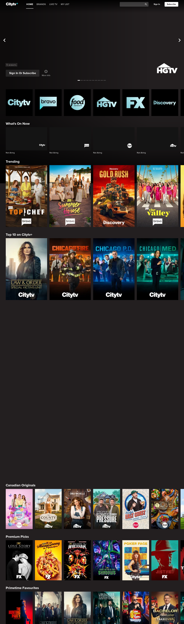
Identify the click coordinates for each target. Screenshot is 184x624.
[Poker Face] (135, 388)
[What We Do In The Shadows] (106, 388)
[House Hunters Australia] (106, 594)
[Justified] (164, 388)
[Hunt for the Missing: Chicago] (135, 542)
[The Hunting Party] (19, 440)
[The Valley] (157, 196)
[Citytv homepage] (19, 102)
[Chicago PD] (114, 269)
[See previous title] (4, 40)
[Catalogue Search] (132, 4)
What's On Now (18, 124)
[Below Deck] (77, 491)
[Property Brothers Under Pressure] (106, 337)
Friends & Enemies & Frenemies (30, 467)
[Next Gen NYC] (106, 491)
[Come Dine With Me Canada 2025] (164, 337)
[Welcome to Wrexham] (77, 388)
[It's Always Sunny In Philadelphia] (48, 388)
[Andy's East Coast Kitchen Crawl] (135, 337)
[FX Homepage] (135, 102)
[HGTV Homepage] (106, 102)
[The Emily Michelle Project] (77, 337)
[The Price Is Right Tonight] (135, 440)
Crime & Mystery (18, 519)
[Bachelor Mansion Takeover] (164, 440)
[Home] (12, 4)
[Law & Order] (48, 440)
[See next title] (179, 40)
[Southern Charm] (135, 491)
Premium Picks (17, 365)
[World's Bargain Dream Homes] (19, 594)
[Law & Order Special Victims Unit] (26, 269)
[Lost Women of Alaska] (164, 542)
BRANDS (41, 4)
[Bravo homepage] (48, 102)
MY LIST (65, 4)
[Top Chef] (26, 196)
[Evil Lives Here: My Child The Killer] (48, 542)
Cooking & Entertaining (24, 621)
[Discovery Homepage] (164, 102)
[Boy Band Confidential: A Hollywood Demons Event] (19, 542)
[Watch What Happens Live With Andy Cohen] (164, 491)
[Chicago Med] (157, 269)
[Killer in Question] (77, 542)
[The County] (48, 337)
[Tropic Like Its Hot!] (48, 594)
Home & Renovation (21, 570)
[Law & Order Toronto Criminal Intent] (106, 440)
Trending (13, 162)
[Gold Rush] (114, 196)
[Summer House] (70, 196)
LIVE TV (53, 4)
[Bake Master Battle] (19, 337)
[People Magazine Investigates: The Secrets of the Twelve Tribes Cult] (106, 542)
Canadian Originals (20, 313)
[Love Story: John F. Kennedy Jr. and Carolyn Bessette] (19, 388)
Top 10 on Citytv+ (19, 235)
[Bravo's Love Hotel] (48, 491)
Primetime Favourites (22, 416)
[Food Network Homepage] (77, 102)
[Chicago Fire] (70, 269)
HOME (29, 4)
